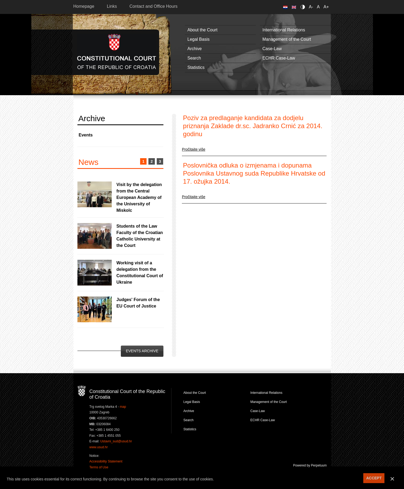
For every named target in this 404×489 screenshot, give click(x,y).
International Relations (284, 30)
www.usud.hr (98, 447)
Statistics (196, 67)
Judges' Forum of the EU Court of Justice (138, 302)
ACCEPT (374, 478)
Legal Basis (199, 39)
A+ (326, 7)
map (123, 407)
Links (112, 6)
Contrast (303, 7)
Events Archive (142, 351)
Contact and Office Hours (153, 6)
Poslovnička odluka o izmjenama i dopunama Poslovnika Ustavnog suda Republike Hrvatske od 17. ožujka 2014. (254, 173)
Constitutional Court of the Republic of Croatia (116, 52)
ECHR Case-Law (279, 58)
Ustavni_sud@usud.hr (116, 441)
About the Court (203, 30)
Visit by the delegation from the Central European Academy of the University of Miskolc (139, 197)
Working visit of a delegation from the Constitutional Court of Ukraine (140, 272)
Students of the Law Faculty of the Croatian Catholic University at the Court (140, 236)
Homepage (83, 6)
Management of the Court (287, 39)
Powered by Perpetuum (310, 465)
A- (311, 7)
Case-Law (272, 48)
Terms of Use (99, 467)
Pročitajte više (193, 149)
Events (86, 135)
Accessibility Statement (105, 461)
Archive (195, 48)
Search (194, 58)
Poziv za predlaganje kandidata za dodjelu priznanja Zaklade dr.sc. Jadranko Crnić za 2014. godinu (252, 126)
